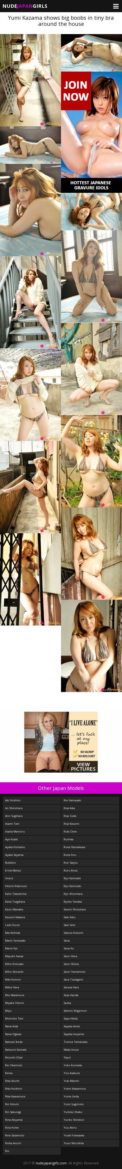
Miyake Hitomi (14, 1003)
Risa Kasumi (71, 823)
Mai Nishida (12, 933)
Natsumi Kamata (15, 1049)
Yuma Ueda (71, 1096)
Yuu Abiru (70, 1127)
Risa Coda (70, 816)
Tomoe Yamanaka (75, 1042)
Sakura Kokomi (73, 933)
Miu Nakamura (14, 995)
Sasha (67, 1003)
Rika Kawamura (15, 1096)
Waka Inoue (71, 1049)
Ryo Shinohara (73, 894)
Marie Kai (11, 948)
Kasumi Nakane (15, 917)
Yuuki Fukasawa (74, 1135)
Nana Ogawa (13, 1034)
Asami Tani (12, 823)
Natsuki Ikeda (14, 1042)
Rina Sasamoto (14, 1135)
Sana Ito (69, 948)
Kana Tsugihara (15, 901)
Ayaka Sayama (14, 855)
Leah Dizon (12, 925)
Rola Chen (70, 831)
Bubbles (10, 862)
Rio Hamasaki (72, 800)
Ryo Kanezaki (72, 886)
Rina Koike (12, 1127)
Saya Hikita (71, 1018)
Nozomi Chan (14, 1057)
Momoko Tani (14, 1018)
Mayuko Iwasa (14, 956)
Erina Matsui (13, 870)
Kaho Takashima (15, 894)
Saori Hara (70, 956)
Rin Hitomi (12, 1104)
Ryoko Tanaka (73, 901)
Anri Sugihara (14, 816)
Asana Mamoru (15, 831)
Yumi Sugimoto (74, 1104)
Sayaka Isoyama (74, 1034)
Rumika (68, 839)
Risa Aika (69, 808)
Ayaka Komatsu (15, 847)
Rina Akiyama (14, 1120)
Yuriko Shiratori (74, 1120)
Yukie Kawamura (75, 1088)
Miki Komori (13, 979)
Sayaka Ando (72, 1026)
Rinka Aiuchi (13, 1143)
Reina (8, 1073)
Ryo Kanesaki (72, 878)
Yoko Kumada (73, 1065)
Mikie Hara (12, 987)
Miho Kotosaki (14, 964)
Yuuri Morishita (74, 1143)
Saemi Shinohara (75, 909)
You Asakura (72, 1073)
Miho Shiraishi (14, 971)
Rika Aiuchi (12, 1081)
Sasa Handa (71, 995)
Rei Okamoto (13, 1065)
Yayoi (67, 1057)
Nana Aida (11, 1026)
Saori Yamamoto (74, 971)
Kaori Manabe (14, 909)
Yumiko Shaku (73, 1112)
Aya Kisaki (11, 839)
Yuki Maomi (71, 1081)
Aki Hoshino (13, 800)
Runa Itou (70, 855)
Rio (7, 1151)
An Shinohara (14, 808)
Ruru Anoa (70, 870)
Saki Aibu (69, 917)
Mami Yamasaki (15, 940)
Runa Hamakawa (74, 847)
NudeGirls (24, 6)
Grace (9, 878)
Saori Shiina (71, 964)
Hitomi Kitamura (16, 886)
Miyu (8, 1010)
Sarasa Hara (71, 987)
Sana (67, 940)
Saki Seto (69, 925)
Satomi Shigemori (75, 1010)
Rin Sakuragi (13, 1112)
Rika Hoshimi (13, 1088)
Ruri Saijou (71, 862)
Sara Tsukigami (73, 979)
